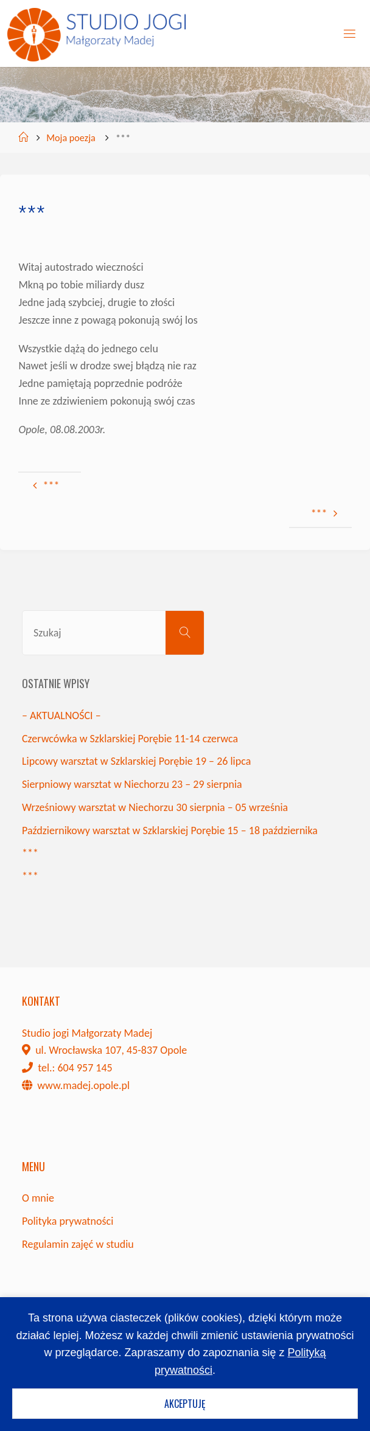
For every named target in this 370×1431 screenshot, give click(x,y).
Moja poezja (71, 138)
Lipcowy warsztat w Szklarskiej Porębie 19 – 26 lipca (136, 761)
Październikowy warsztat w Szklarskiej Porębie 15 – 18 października (170, 830)
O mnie (38, 1198)
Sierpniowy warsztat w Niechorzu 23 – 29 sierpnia (132, 784)
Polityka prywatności (67, 1221)
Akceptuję (185, 1403)
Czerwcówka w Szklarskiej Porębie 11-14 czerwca (130, 738)
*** (30, 853)
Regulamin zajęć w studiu (78, 1244)
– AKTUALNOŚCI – (61, 715)
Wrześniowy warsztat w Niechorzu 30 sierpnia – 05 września (155, 807)
